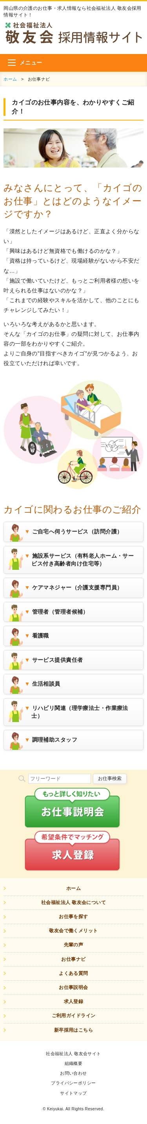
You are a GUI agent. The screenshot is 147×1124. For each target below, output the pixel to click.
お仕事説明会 (73, 987)
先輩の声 (73, 944)
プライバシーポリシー (73, 1083)
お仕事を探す (73, 916)
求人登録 (73, 1001)
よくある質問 (73, 973)
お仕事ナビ (73, 959)
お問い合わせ (73, 1073)
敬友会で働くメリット (73, 930)
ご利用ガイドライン (74, 1015)
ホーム (10, 79)
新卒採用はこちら (73, 1030)
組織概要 (74, 1063)
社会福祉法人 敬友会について (73, 902)
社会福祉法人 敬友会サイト (73, 1053)
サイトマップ (73, 1093)
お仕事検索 (110, 778)
